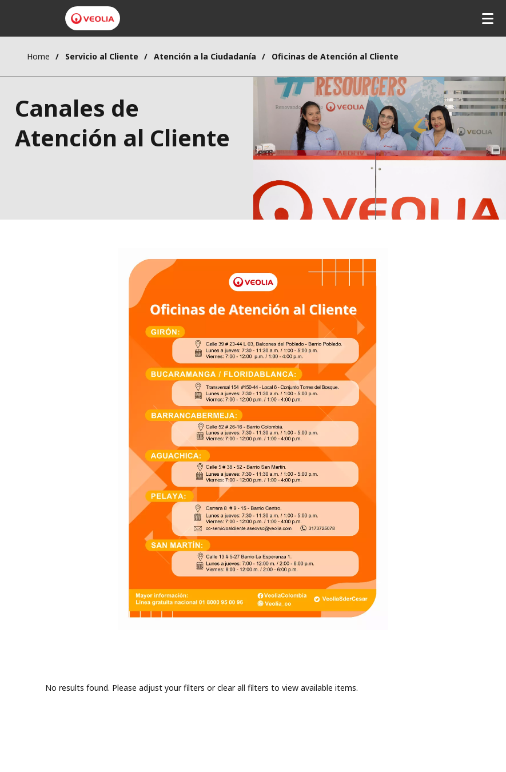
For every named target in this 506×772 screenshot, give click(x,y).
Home (38, 56)
